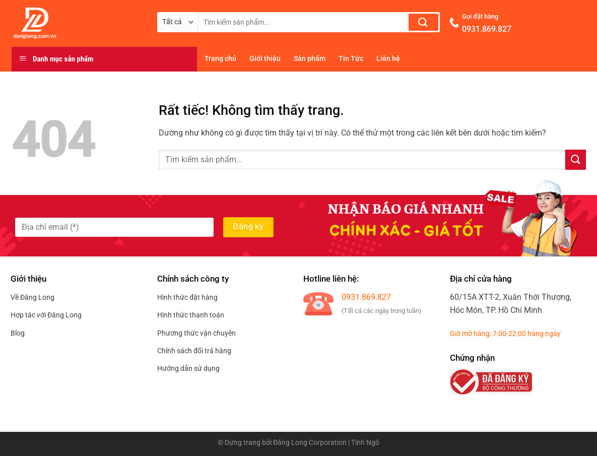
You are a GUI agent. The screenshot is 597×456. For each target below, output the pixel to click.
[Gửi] (423, 22)
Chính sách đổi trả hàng (194, 351)
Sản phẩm (309, 58)
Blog (18, 333)
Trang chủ (220, 58)
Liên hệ (388, 58)
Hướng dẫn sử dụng (188, 368)
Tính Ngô (365, 442)
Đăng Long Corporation (310, 442)
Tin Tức (351, 58)
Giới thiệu (265, 58)
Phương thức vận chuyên (196, 333)
